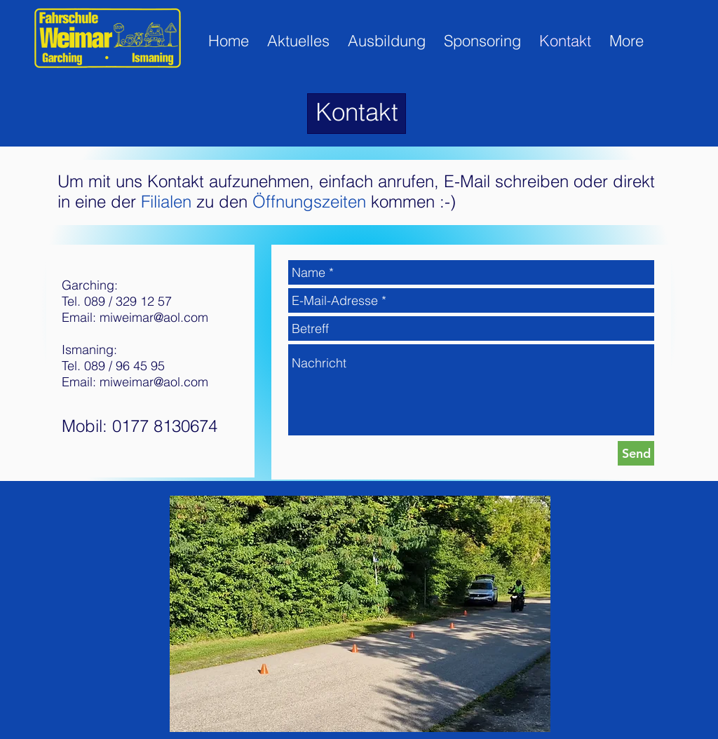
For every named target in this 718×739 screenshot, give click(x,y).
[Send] (636, 453)
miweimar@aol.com (154, 317)
